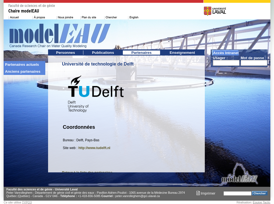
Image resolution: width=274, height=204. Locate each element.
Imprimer (205, 193)
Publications (103, 53)
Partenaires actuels (22, 64)
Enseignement (182, 53)
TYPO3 (27, 202)
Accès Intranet (226, 53)
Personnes (65, 53)
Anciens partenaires (22, 71)
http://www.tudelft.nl (94, 148)
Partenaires (141, 53)
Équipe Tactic (261, 202)
